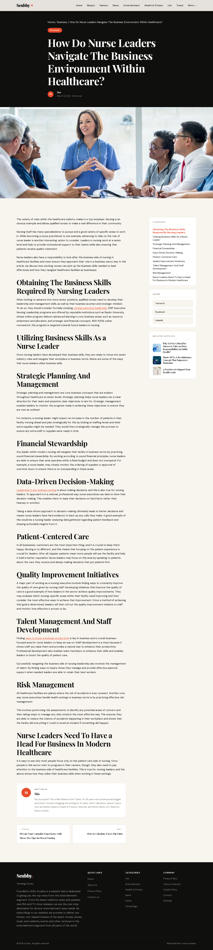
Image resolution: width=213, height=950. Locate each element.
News (116, 5)
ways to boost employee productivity (47, 638)
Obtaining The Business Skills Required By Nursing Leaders (169, 233)
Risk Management (162, 275)
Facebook (160, 315)
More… (191, 5)
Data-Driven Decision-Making (168, 255)
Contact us (93, 897)
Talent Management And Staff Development (168, 270)
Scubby (25, 5)
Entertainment (132, 5)
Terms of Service (172, 884)
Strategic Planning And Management (171, 246)
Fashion (104, 5)
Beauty (91, 5)
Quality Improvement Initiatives (169, 263)
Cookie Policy (170, 889)
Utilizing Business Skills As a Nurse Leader (170, 241)
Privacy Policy (95, 891)
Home (79, 5)
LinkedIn (159, 323)
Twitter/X (160, 306)
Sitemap (167, 900)
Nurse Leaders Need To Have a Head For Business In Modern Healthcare (171, 281)
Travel (179, 5)
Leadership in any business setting (37, 490)
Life (170, 5)
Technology (131, 906)
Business (62, 22)
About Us (92, 885)
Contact (167, 895)
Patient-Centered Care (165, 259)
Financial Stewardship (164, 250)
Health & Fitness (154, 5)
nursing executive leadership (90, 308)
